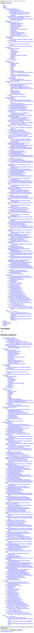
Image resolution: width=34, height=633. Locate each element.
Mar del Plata (13, 281)
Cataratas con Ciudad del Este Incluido (19, 55)
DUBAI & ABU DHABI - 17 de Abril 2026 (20, 196)
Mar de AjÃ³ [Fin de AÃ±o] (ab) (14, 282)
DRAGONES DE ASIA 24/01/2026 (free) (16, 107)
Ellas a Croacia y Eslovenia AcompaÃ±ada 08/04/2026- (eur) (20, 425)
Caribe (7, 310)
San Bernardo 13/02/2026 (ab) (17, 25)
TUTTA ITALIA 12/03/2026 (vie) (15, 158)
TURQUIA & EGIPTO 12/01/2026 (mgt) (16, 105)
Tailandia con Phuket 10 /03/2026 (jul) (16, 150)
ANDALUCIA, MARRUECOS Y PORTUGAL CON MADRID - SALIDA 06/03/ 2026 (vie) (19, 143)
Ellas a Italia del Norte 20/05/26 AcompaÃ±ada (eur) (21, 104)
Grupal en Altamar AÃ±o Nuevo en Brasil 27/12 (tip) (19, 275)
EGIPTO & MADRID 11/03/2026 (15, 153)
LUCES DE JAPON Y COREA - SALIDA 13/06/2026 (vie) (20, 266)
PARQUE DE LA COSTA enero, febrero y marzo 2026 (22, 41)
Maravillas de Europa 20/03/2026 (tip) (16, 171)
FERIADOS (8, 21)
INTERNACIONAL (10, 97)
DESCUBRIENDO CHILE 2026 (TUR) (19, 86)
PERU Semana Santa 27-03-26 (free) (18, 96)
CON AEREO (11, 58)
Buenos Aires (13, 54)
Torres (12, 67)
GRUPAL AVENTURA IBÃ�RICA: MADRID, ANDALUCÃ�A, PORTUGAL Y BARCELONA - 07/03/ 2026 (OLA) (20, 136)
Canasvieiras (13, 64)
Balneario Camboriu (15, 63)
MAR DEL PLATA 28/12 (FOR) (14, 278)
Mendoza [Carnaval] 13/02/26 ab (17, 32)
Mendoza (13, 56)
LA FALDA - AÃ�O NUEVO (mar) (15, 303)
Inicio (4, 5)
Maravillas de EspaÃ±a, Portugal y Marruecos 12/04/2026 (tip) (18, 499)
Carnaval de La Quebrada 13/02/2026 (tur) (19, 35)
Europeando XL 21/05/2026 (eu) (14, 246)
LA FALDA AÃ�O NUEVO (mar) (18, 305)
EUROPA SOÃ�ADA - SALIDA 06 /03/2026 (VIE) (19, 132)
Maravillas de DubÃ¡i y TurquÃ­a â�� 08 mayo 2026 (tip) (20, 226)
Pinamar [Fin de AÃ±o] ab (13, 285)
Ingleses (12, 70)
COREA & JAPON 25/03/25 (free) (15, 173)
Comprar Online (6, 322)
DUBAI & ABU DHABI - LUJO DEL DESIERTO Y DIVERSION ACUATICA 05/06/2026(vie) (19, 260)
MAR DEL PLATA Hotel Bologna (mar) (19, 29)
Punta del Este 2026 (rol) (16, 93)
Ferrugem (13, 66)
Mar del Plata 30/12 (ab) (13, 280)
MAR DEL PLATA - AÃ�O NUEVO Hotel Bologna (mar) (20, 306)
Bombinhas (13, 65)
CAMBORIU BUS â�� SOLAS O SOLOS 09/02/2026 (19, 342)
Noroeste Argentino (15, 51)
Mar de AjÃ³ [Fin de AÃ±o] (16, 283)
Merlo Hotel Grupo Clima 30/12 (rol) (15, 294)
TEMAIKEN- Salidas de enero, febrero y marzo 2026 (22, 39)
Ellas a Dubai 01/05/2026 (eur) (17, 103)
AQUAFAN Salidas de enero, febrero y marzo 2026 (21, 46)
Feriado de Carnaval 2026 (13, 22)
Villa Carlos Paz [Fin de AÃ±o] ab (15, 291)
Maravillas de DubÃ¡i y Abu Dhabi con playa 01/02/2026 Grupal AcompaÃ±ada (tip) (20, 118)
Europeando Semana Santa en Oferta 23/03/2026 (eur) (19, 169)
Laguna (12, 68)
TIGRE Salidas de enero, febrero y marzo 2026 (20, 43)
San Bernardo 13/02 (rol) (16, 26)
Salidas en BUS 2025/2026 (13, 48)
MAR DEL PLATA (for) (16, 24)
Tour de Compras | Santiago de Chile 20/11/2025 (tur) (22, 83)
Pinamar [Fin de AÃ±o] (15, 286)
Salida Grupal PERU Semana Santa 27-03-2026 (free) (19, 180)
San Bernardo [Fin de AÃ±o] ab (14, 287)
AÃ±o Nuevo (8, 274)
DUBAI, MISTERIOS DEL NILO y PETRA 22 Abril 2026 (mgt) (19, 528)
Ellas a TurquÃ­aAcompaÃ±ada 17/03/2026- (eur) (21, 99)
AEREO (10, 95)
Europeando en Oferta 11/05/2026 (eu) (16, 238)
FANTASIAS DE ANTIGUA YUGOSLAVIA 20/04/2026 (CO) (18, 525)
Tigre (9, 42)
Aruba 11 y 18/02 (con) (13, 311)
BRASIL (7, 60)
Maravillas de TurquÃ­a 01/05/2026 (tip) (16, 223)
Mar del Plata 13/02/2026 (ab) (17, 23)
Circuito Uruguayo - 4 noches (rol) (18, 94)
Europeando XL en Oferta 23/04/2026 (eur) (17, 209)
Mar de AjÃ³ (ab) (14, 27)
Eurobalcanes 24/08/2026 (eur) (14, 272)
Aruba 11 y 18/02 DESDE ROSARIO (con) (19, 312)
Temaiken (10, 38)
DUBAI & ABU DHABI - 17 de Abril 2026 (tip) (18, 195)
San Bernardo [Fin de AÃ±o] (17, 288)
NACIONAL (8, 47)
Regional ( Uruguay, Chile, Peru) (12, 81)
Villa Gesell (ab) (14, 31)
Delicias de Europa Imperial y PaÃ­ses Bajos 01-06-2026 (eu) (20, 253)
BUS (9, 82)
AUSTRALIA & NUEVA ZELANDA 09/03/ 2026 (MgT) (20, 147)
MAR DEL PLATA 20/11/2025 (14, 10)
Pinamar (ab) (13, 30)
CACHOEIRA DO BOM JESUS (17, 71)
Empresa (5, 6)
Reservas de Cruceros (7, 323)
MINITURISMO (9, 37)
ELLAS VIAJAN (11, 98)
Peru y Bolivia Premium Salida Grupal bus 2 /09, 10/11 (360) (20, 414)
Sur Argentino (13, 52)
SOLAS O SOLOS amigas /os (12, 8)
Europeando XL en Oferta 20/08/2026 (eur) (17, 270)
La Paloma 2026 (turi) (15, 91)
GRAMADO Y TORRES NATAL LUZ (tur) (20, 74)
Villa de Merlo (14, 57)
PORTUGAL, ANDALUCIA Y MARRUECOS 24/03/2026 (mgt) (19, 493)
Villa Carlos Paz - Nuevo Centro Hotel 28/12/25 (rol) (19, 298)
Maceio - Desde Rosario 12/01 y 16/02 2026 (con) (21, 80)
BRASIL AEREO (11, 78)
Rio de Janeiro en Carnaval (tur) (17, 79)
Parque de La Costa (12, 40)
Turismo (4, 7)
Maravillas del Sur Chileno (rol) (17, 84)
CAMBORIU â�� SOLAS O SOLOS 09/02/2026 (18, 12)
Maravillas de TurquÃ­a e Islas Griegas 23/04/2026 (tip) (19, 221)
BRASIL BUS (11, 62)
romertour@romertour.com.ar (7, 631)
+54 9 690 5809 (8, 3)
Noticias (4, 321)
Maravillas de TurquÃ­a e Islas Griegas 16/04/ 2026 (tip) (19, 192)
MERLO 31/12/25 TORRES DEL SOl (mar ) (17, 296)
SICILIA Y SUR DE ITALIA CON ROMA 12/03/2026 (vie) (20, 155)
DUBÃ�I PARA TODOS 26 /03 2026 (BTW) (17, 207)
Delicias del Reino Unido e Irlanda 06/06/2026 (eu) (18, 264)
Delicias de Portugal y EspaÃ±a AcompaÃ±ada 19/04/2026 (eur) (19, 516)
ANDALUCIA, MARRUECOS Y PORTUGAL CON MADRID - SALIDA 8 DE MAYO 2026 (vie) (19, 235)
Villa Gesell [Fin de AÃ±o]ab (14, 289)
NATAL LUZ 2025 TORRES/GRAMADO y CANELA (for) (20, 400)
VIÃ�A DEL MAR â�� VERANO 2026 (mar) (21, 87)
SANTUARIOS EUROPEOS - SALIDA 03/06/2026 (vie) (20, 256)
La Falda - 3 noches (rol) (16, 34)
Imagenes (5, 324)
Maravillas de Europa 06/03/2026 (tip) (16, 129)
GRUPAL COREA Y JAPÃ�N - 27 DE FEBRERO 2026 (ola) (18, 448)
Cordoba (12, 49)
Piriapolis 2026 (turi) (15, 90)
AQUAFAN (10, 45)
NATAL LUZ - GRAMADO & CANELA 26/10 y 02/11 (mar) (20, 402)
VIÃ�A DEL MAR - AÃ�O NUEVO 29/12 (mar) (18, 301)
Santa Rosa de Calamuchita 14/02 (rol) (18, 33)
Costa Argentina (14, 50)
